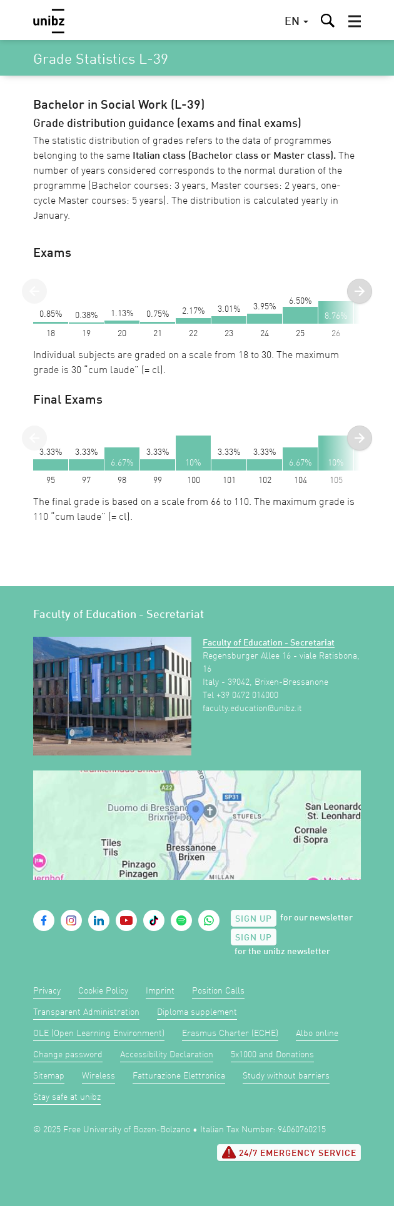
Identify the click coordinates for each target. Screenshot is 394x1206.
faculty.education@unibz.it (252, 708)
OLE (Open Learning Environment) (98, 1033)
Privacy (47, 991)
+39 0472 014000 (247, 695)
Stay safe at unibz (67, 1097)
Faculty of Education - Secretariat (269, 643)
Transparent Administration (86, 1012)
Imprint (160, 991)
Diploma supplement (197, 1012)
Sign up (253, 919)
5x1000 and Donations (272, 1054)
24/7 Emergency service (288, 1152)
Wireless (98, 1076)
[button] (354, 21)
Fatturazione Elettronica (179, 1076)
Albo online (317, 1033)
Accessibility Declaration (166, 1054)
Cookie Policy (103, 991)
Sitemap (48, 1076)
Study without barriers (286, 1076)
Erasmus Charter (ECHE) (230, 1033)
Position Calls (218, 991)
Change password (68, 1054)
